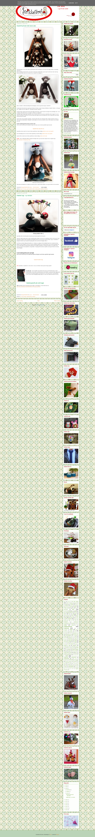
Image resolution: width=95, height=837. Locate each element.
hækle (25, 296)
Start (38, 300)
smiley (71, 653)
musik (65, 642)
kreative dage (66, 636)
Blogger (57, 834)
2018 (66, 799)
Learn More (71, 2)
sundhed (70, 659)
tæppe (76, 663)
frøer (65, 613)
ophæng (76, 644)
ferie (76, 611)
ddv (73, 608)
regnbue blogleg (75, 649)
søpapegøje (72, 660)
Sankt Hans (75, 651)
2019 (66, 788)
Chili (69, 608)
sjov (76, 652)
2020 (66, 786)
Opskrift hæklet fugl (38, 259)
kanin (66, 633)
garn (73, 615)
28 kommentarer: (36, 294)
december (68, 789)
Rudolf (65, 651)
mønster (68, 642)
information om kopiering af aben (24, 139)
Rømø (71, 651)
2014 (66, 806)
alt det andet (75, 601)
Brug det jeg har (67, 607)
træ (68, 663)
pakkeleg (69, 646)
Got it (76, 2)
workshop (66, 667)
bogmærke (66, 606)
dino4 (51, 834)
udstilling (73, 664)
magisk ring (65, 639)
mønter (72, 642)
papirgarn (76, 646)
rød (68, 651)
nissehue (71, 643)
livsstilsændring (69, 638)
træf (70, 663)
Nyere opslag (20, 300)
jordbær (71, 630)
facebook (71, 611)
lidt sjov (75, 637)
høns (75, 628)
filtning (68, 612)
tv (73, 663)
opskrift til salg (67, 645)
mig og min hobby (67, 641)
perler (72, 647)
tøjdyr (65, 664)
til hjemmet (73, 662)
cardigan (65, 608)
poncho (67, 648)
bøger (75, 607)
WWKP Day (71, 667)
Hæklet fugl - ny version (24, 195)
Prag (70, 648)
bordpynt (71, 606)
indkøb (71, 629)
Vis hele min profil (67, 133)
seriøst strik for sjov (67, 652)
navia (65, 643)
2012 (66, 809)
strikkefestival (73, 657)
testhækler (75, 661)
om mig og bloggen (70, 644)
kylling (69, 637)
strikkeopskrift (66, 658)
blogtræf (66, 605)
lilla (64, 638)
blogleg (72, 604)
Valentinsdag (71, 665)
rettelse (69, 650)
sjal (73, 652)
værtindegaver (71, 666)
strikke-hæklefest (74, 656)
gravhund (75, 618)
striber (77, 654)
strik (66, 656)
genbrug (67, 616)
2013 (66, 808)
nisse (68, 643)
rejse (66, 650)
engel (75, 610)
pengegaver (67, 647)
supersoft (75, 659)
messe (75, 640)
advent (69, 601)
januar (67, 793)
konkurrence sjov (75, 634)
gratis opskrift (68, 618)
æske (69, 668)
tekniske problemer (68, 661)
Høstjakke (65, 629)
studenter (65, 659)
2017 (66, 801)
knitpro (65, 634)
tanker (77, 660)
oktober (67, 791)
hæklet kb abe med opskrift (47, 133)
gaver (77, 615)
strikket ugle (74, 658)
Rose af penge (74, 650)
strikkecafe (66, 657)
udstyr (77, 664)
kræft (76, 636)
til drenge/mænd (67, 662)
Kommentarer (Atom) (41, 304)
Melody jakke (70, 640)
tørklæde (69, 664)
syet (68, 660)
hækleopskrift (29, 296)
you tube (75, 667)
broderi (75, 606)
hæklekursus (74, 625)
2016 (66, 803)
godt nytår (76, 617)
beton (65, 604)
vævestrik (76, 666)
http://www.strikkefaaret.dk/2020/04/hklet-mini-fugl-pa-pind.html (28, 286)
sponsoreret (69, 654)
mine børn (75, 641)
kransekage (75, 635)
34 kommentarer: (36, 187)
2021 (66, 785)
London (75, 638)
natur (76, 642)
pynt (66, 649)
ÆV (72, 668)
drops (69, 610)
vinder (76, 665)
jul (75, 630)
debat (76, 608)
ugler (66, 665)
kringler (72, 636)
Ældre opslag (57, 300)
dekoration (66, 609)
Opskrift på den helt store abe (26, 26)
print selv (73, 648)
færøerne (74, 613)
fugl (22, 296)
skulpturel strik (66, 653)
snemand (75, 653)
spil (64, 654)
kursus (65, 637)
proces (77, 648)
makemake (70, 639)
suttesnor (65, 660)
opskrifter (74, 645)
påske (69, 649)
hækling (33, 296)
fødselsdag (66, 615)
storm (74, 654)
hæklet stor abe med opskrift (48, 131)
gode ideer (71, 617)
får (69, 615)
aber (65, 601)
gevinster (72, 616)
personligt (76, 647)
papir (73, 646)
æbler (65, 668)
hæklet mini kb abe (43, 135)
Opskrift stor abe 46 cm (38, 128)
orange (65, 646)
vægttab (65, 666)
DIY (21, 296)
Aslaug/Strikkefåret (69, 118)
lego (72, 637)
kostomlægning (68, 635)
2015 (66, 804)
